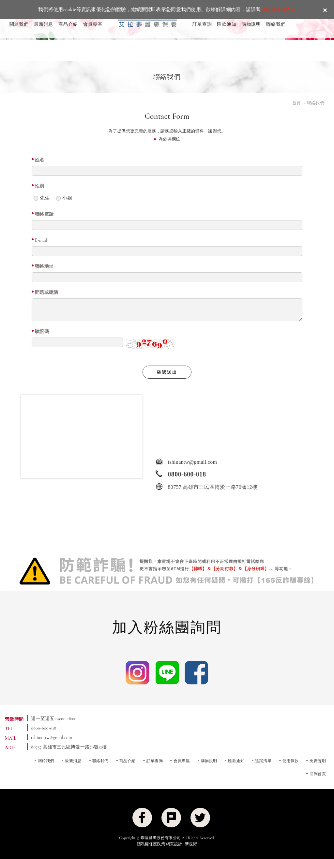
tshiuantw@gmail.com (51, 737)
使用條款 (290, 761)
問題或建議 (46, 292)
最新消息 (43, 24)
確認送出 (167, 372)
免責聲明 (318, 761)
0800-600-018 (43, 728)
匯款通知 (226, 24)
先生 (41, 196)
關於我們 (19, 24)
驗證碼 (42, 331)
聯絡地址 (44, 266)
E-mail (41, 240)
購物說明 (251, 24)
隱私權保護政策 (278, 9)
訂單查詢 (202, 24)
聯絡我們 (275, 24)
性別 (39, 186)
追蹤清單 (263, 761)
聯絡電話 (44, 214)
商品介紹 (68, 24)
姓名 (39, 160)
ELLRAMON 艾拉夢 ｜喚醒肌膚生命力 (147, 19)
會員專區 (92, 24)
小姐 (64, 196)
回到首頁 (318, 774)
